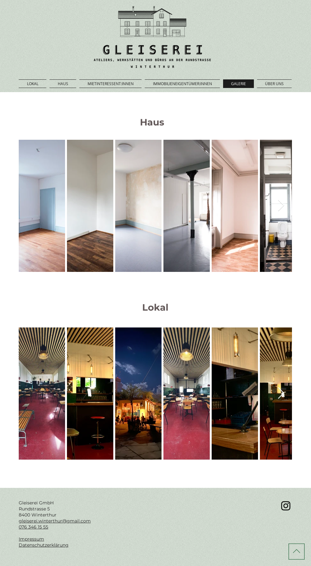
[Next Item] (281, 205)
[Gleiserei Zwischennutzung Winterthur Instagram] (286, 506)
